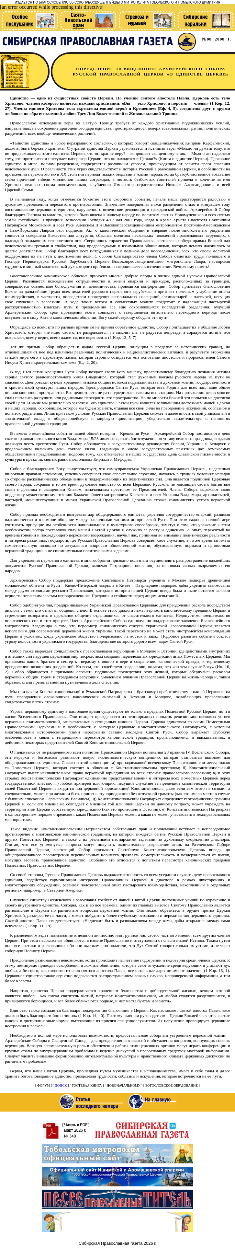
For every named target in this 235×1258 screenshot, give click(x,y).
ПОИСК (61, 1085)
